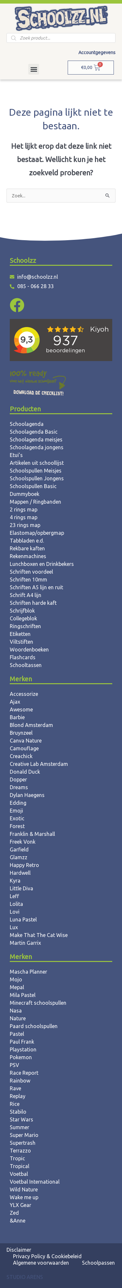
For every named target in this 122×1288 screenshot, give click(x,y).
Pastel (17, 1034)
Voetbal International (35, 1182)
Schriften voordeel (31, 572)
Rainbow (20, 1080)
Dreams (19, 787)
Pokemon (21, 1057)
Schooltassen (26, 665)
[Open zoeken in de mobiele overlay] (61, 38)
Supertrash (22, 1143)
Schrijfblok (22, 611)
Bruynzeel (21, 733)
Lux (14, 927)
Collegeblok (23, 618)
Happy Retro (24, 865)
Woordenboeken (29, 649)
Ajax (15, 702)
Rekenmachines (28, 556)
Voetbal (19, 1174)
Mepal (17, 987)
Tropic (17, 1158)
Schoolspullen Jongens (37, 478)
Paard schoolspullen (34, 1026)
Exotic (17, 818)
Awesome (21, 709)
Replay (17, 1096)
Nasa (16, 1010)
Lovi (15, 912)
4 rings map (23, 517)
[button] (33, 69)
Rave (15, 1088)
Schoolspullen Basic (33, 486)
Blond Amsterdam (31, 725)
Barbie (17, 717)
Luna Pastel (23, 919)
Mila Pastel (22, 995)
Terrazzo (20, 1150)
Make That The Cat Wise (39, 935)
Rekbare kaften (27, 548)
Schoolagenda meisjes (36, 439)
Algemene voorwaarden (41, 1263)
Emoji (16, 811)
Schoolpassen (98, 1263)
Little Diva (21, 888)
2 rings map (23, 509)
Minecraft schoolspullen (38, 1003)
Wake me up (24, 1197)
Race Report (24, 1073)
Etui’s (16, 455)
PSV (14, 1065)
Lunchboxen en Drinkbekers (42, 564)
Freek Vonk (22, 842)
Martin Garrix (25, 943)
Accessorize (24, 694)
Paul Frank (22, 1042)
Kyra (15, 881)
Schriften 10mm (28, 579)
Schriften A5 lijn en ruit (36, 587)
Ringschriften (25, 626)
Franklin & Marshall (32, 834)
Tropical (19, 1166)
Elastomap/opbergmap (37, 533)
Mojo (16, 979)
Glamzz (18, 857)
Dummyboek (24, 494)
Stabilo (18, 1112)
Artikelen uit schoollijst (37, 463)
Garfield (19, 849)
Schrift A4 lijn (25, 595)
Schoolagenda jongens (36, 447)
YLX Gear (20, 1205)
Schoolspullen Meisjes (35, 471)
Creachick (21, 756)
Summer (19, 1127)
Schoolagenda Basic (34, 432)
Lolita (16, 904)
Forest (17, 826)
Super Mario (24, 1135)
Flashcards (22, 657)
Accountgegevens (96, 52)
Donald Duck (25, 772)
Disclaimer (19, 1250)
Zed (14, 1213)
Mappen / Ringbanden (35, 502)
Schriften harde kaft (33, 603)
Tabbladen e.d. (27, 541)
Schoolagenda (27, 424)
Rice (15, 1104)
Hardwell (20, 873)
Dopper (18, 779)
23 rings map (25, 525)
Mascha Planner (28, 972)
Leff (14, 896)
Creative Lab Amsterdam (39, 764)
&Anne (17, 1221)
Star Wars (21, 1119)
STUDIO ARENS (25, 1277)
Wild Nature (24, 1189)
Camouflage (24, 748)
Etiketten (20, 634)
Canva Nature (26, 741)
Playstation (23, 1049)
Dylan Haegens (27, 795)
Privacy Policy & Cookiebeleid (47, 1256)
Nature (18, 1018)
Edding (18, 803)
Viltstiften (21, 642)
